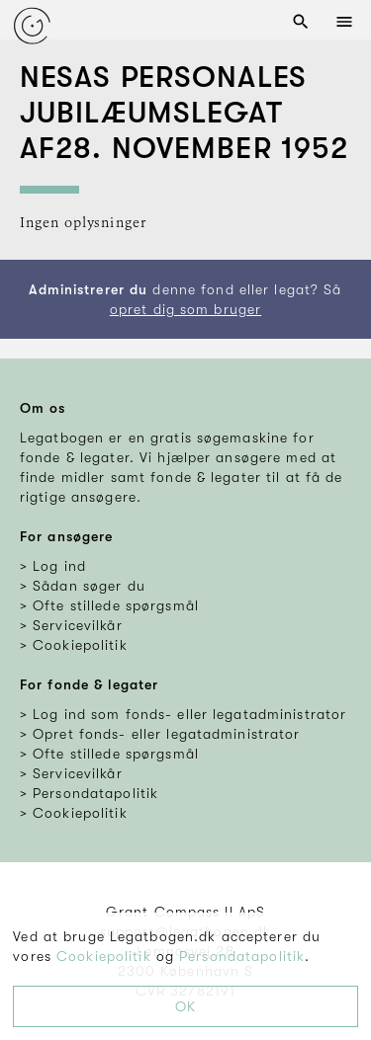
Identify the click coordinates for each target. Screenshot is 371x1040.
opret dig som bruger (185, 309)
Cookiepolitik (103, 956)
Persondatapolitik (242, 956)
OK (185, 1006)
